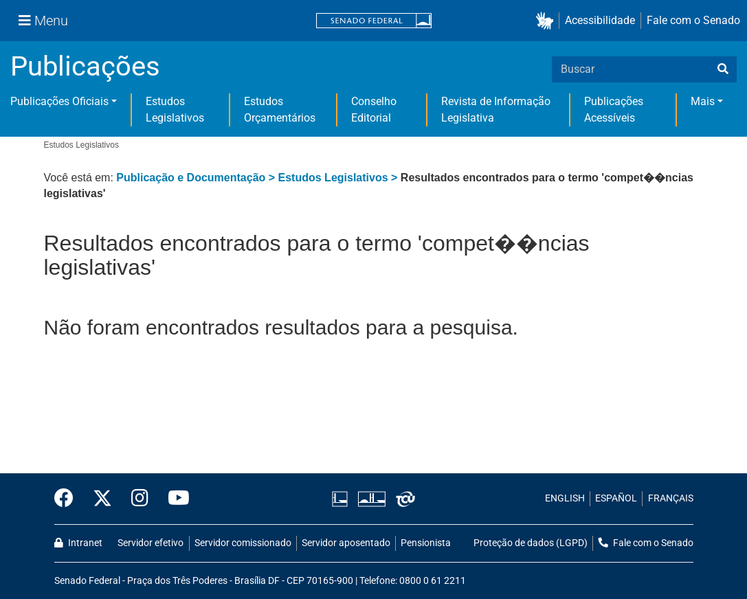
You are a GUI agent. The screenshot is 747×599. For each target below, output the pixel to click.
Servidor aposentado (346, 543)
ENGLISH (565, 498)
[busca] (723, 69)
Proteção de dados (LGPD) (530, 543)
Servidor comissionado (242, 543)
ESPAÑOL (616, 498)
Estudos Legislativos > (339, 177)
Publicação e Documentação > (197, 177)
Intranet (78, 543)
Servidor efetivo (150, 543)
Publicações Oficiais (59, 101)
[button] (547, 21)
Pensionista (426, 543)
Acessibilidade (600, 20)
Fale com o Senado (693, 20)
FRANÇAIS (670, 498)
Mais (703, 101)
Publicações (85, 66)
